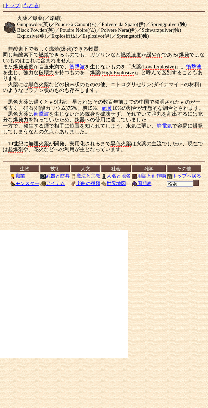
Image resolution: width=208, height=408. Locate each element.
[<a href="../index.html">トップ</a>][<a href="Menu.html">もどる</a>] (105, 176)
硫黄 (107, 108)
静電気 (164, 126)
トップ (12, 5)
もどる (31, 5)
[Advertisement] (64, 294)
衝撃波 (77, 66)
